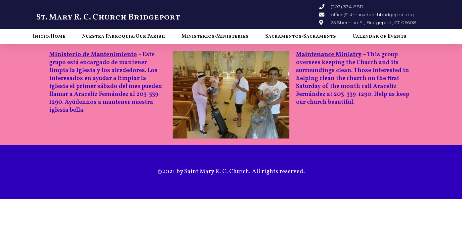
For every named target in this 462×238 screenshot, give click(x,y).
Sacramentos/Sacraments (300, 36)
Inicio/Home (49, 36)
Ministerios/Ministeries (215, 36)
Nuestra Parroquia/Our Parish (123, 36)
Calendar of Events (379, 36)
